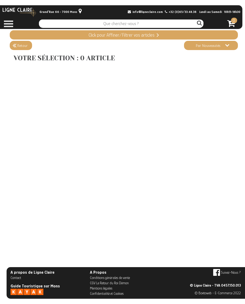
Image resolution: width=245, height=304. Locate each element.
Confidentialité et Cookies (107, 293)
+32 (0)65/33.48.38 (180, 12)
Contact (16, 278)
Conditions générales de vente (110, 278)
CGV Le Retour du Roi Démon (109, 283)
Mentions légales (101, 288)
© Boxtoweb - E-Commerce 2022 (218, 293)
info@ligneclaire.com (145, 12)
